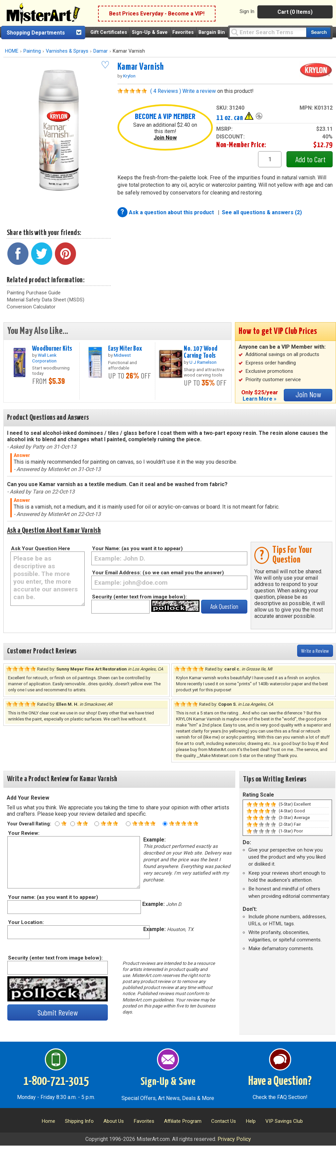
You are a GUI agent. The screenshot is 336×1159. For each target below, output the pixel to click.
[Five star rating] (165, 823)
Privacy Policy (234, 1139)
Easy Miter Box (125, 348)
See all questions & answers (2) (262, 212)
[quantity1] (269, 159)
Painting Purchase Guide (34, 293)
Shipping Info (79, 1121)
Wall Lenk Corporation (44, 357)
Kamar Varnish (140, 67)
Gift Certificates (108, 32)
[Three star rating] (96, 823)
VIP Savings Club (284, 1121)
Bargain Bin (211, 32)
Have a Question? (280, 1082)
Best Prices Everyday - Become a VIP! (156, 13)
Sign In (247, 11)
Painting (32, 51)
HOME (11, 51)
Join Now (165, 137)
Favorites (183, 32)
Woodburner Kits (52, 348)
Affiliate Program (182, 1121)
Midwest (122, 355)
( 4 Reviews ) (165, 91)
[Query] (267, 32)
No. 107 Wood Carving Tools (200, 352)
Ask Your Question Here (40, 548)
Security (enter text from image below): (139, 597)
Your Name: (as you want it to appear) (137, 548)
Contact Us (223, 1121)
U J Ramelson (203, 362)
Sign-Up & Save (150, 32)
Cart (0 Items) (295, 12)
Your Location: (25, 922)
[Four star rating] (128, 823)
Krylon (129, 75)
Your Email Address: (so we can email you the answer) (158, 573)
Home (48, 1121)
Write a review (199, 91)
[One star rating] (57, 823)
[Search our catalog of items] (318, 32)
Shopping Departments (36, 33)
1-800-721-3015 (56, 1082)
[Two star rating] (72, 823)
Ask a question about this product (172, 212)
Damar (100, 51)
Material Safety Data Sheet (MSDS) (45, 300)
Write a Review (315, 650)
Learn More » (259, 399)
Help (251, 1121)
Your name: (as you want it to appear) (52, 897)
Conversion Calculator (31, 307)
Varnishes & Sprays (67, 51)
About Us (113, 1121)
